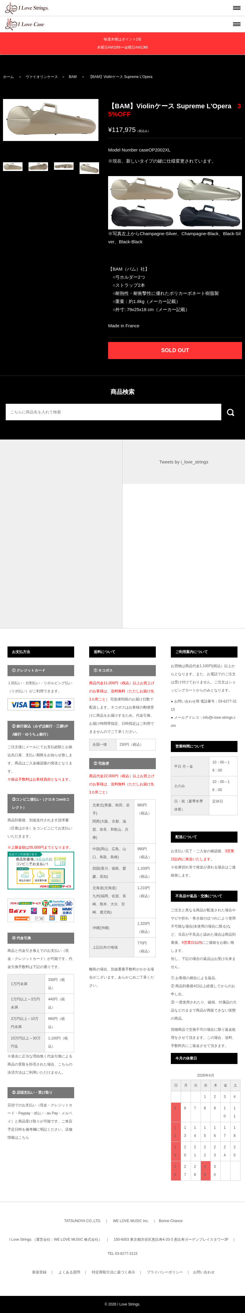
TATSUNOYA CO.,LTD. (82, 1221)
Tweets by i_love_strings (183, 461)
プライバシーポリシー (165, 1272)
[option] (50, 120)
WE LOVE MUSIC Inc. (131, 1221)
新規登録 (39, 1272)
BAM (73, 77)
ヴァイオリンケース (42, 77)
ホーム (8, 77)
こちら (23, 1137)
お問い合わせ (204, 1272)
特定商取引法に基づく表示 (113, 1272)
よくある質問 (69, 1272)
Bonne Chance (171, 1221)
